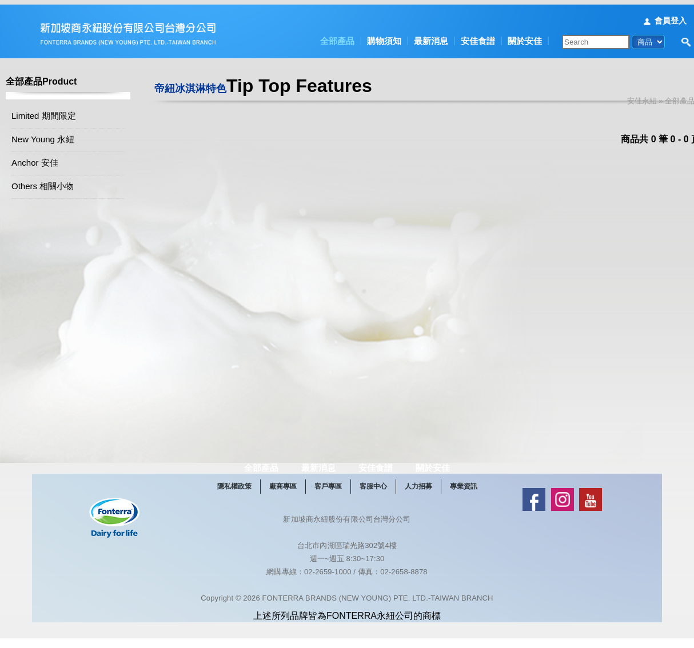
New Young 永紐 (57, 136)
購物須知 (384, 36)
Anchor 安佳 (49, 159)
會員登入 (671, 16)
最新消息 (431, 36)
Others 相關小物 (57, 182)
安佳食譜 (478, 36)
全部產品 (337, 36)
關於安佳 (525, 36)
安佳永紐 (656, 96)
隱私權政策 (259, 516)
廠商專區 (308, 516)
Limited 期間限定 (58, 112)
